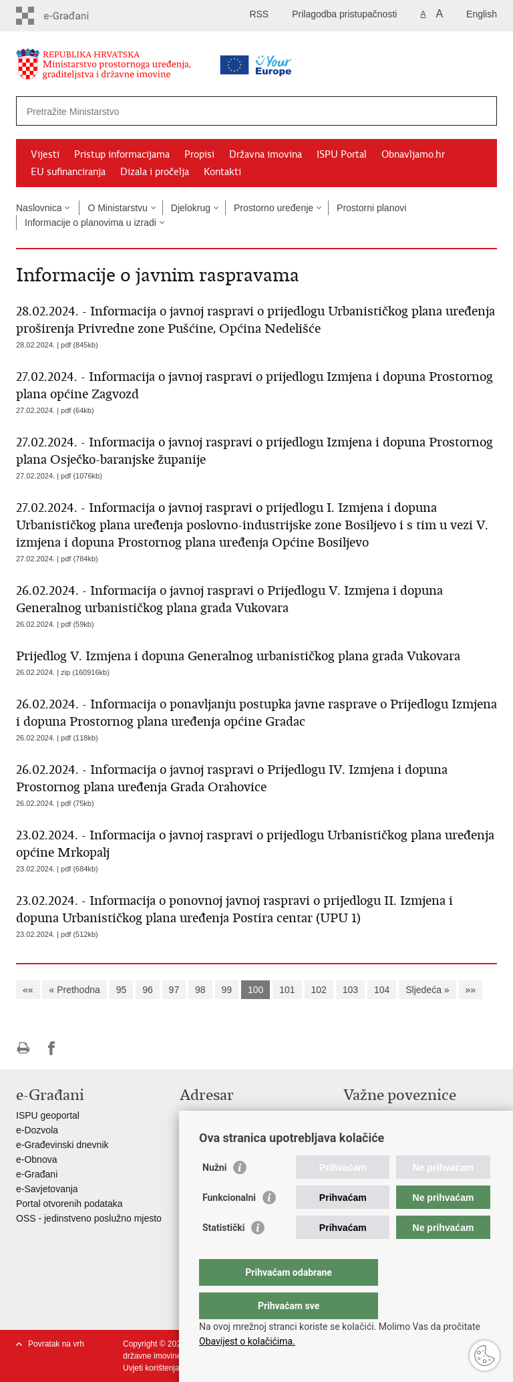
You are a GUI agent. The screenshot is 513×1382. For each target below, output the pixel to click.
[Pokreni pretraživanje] (481, 111)
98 (200, 989)
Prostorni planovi (371, 207)
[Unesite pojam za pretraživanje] (214, 111)
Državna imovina (265, 154)
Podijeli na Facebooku (52, 1048)
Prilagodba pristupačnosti (344, 14)
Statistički (223, 1254)
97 (174, 989)
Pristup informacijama (122, 154)
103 (350, 989)
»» (471, 989)
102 (319, 989)
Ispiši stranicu (23, 1048)
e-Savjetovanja (47, 1189)
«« (28, 989)
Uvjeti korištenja (151, 1368)
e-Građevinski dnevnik (62, 1144)
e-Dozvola (37, 1130)
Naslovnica (38, 207)
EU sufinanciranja (68, 172)
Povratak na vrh (56, 1344)
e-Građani (36, 1174)
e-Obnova (36, 1159)
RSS (259, 14)
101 (287, 989)
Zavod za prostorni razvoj (395, 1130)
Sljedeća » (427, 989)
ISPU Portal (342, 154)
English (481, 14)
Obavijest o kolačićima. (247, 1341)
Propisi (199, 154)
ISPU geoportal (47, 1115)
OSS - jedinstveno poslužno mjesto (89, 1218)
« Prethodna (74, 989)
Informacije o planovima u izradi (90, 222)
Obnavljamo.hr (413, 154)
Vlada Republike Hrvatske (397, 1115)
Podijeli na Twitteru (80, 1048)
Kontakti (222, 172)
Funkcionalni (229, 1224)
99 (227, 989)
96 (147, 989)
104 (381, 989)
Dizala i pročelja (154, 172)
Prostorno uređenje (273, 207)
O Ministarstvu (117, 207)
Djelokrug (190, 207)
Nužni (214, 1194)
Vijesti (45, 154)
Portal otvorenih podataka (69, 1203)
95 (121, 989)
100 (255, 989)
